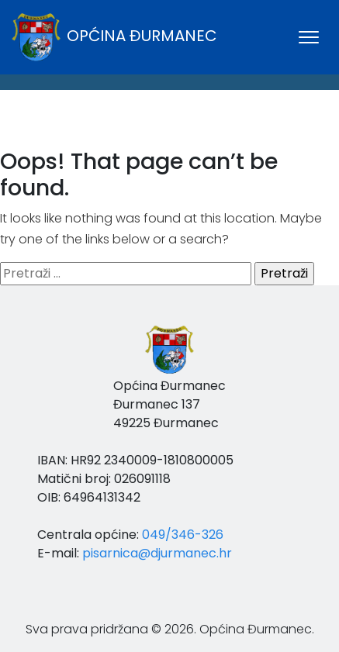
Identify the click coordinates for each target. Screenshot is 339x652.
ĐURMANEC (169, 132)
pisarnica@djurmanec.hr (157, 553)
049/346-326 (182, 534)
